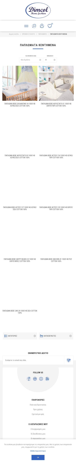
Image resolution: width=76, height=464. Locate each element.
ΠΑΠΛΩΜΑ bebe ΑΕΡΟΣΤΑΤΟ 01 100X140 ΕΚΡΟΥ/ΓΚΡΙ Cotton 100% (56, 105)
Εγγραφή (68, 360)
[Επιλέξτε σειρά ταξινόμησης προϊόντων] (30, 59)
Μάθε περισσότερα (38, 451)
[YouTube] (41, 379)
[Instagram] (35, 379)
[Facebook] (29, 379)
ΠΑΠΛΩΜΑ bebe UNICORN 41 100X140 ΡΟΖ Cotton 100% (56, 260)
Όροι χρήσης (38, 409)
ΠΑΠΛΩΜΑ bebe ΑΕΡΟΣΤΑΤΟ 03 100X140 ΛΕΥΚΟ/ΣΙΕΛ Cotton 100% (20, 156)
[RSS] (47, 379)
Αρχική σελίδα (14, 34)
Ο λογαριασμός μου (38, 429)
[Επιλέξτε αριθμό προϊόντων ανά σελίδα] (50, 59)
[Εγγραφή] (33, 360)
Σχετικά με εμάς (38, 414)
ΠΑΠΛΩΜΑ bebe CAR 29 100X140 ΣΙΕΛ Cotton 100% (19, 312)
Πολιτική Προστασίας (38, 405)
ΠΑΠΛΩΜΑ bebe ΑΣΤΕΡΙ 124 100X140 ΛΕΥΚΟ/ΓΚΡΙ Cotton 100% (56, 156)
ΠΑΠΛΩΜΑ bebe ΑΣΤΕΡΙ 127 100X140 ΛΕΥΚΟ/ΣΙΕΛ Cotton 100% (20, 208)
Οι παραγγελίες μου (38, 438)
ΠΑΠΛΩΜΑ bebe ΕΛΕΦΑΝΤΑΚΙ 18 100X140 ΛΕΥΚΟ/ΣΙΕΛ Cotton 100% (19, 105)
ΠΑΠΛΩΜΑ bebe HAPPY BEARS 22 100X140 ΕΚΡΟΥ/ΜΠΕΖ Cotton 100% (20, 260)
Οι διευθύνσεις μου (38, 434)
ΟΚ (38, 457)
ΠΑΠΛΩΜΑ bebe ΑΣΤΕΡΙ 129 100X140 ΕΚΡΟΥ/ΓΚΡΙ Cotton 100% (56, 208)
